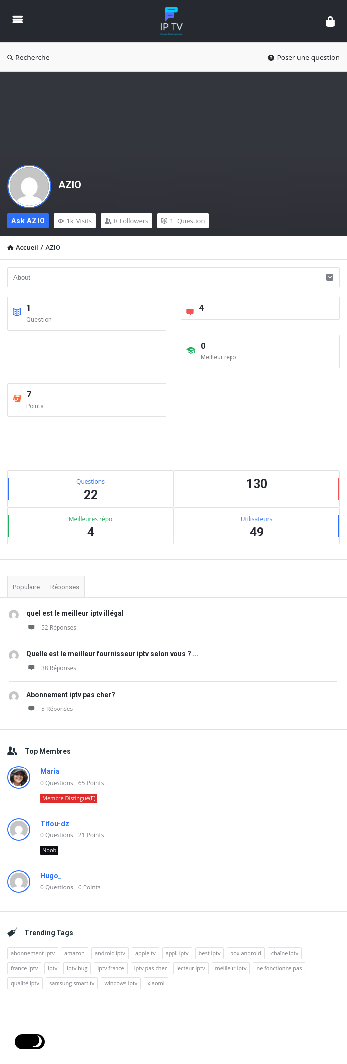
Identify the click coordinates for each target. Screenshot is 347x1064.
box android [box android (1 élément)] (245, 953)
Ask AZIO (28, 221)
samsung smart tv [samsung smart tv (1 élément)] (71, 983)
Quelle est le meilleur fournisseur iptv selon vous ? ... (112, 654)
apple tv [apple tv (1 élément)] (145, 953)
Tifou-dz (54, 824)
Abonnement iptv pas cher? (70, 695)
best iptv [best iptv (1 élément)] (210, 953)
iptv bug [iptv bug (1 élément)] (77, 968)
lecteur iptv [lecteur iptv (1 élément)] (190, 968)
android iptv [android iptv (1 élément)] (110, 953)
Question (183, 220)
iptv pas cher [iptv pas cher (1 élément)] (150, 968)
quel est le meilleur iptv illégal (75, 613)
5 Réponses (49, 709)
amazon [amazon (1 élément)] (74, 953)
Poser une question (304, 57)
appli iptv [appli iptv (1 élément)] (177, 953)
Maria (49, 771)
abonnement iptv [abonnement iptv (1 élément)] (33, 953)
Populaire (26, 587)
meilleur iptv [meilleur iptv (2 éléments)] (231, 968)
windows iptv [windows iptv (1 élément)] (120, 983)
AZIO (69, 185)
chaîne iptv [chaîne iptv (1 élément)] (285, 953)
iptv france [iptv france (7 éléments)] (110, 968)
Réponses (64, 587)
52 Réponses (51, 627)
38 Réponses (51, 668)
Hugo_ (50, 876)
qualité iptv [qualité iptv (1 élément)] (25, 983)
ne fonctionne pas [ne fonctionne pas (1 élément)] (279, 968)
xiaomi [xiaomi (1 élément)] (155, 983)
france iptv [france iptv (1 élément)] (24, 968)
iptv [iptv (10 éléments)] (52, 968)
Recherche (28, 57)
